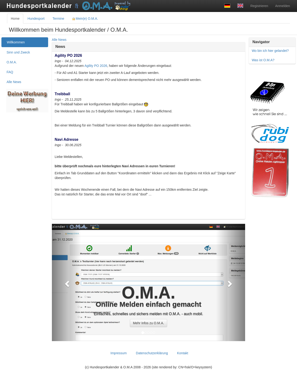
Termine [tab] (58, 18)
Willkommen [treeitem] (16, 42)
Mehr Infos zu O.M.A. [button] (148, 323)
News (60, 47)
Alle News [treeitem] (14, 82)
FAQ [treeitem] (10, 72)
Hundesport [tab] (35, 18)
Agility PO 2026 (96, 66)
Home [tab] (15, 18)
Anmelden (282, 6)
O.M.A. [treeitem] (12, 62)
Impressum (119, 353)
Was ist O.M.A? (263, 60)
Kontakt (182, 353)
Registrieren (259, 6)
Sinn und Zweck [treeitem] (18, 52)
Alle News (59, 40)
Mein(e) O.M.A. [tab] (85, 18)
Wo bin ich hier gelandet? (270, 51)
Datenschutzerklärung (152, 353)
